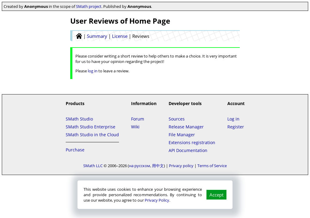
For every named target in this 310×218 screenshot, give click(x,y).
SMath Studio (79, 119)
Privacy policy (181, 165)
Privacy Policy (157, 200)
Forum (137, 119)
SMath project (88, 6)
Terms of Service (212, 165)
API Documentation (188, 150)
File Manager (182, 134)
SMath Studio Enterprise (90, 127)
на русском (139, 165)
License (119, 36)
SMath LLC (93, 165)
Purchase (75, 150)
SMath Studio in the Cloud (92, 134)
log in (92, 71)
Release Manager (186, 127)
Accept (216, 195)
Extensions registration (192, 142)
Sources (177, 119)
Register (235, 127)
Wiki (135, 127)
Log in (233, 119)
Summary (97, 36)
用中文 (158, 165)
